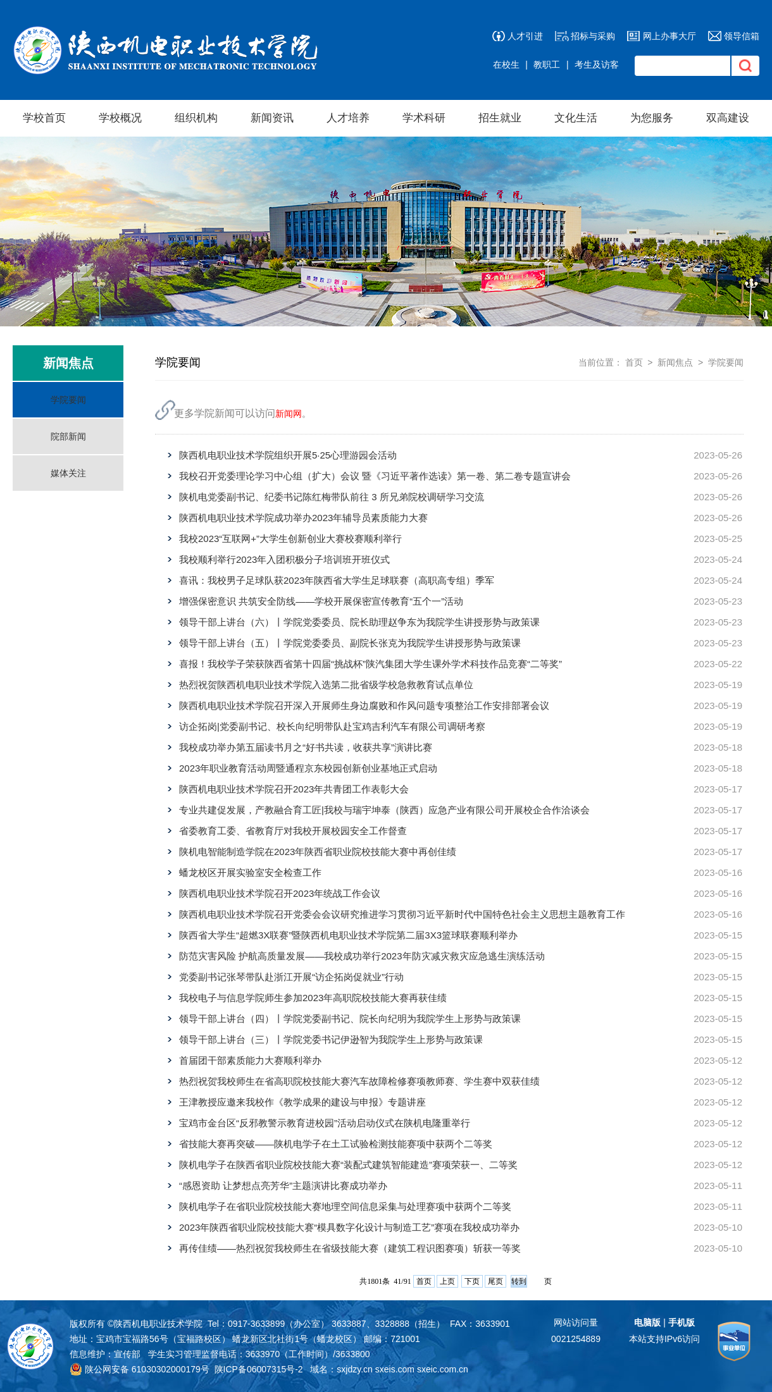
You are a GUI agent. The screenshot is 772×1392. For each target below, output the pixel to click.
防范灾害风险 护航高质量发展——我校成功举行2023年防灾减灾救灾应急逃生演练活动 (362, 956)
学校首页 (44, 118)
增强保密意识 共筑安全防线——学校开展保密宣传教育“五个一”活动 (321, 601)
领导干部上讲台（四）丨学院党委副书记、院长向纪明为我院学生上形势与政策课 (350, 1018)
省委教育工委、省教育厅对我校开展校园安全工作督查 (293, 830)
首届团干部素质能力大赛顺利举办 (250, 1060)
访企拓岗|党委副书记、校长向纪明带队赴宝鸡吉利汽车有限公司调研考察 (332, 726)
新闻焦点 (675, 362)
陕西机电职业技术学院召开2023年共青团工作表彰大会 (294, 789)
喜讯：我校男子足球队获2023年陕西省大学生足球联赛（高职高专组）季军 (336, 580)
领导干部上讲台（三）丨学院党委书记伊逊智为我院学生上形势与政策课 (331, 1039)
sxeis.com (394, 1369)
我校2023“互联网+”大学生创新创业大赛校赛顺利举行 (290, 538)
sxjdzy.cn (355, 1369)
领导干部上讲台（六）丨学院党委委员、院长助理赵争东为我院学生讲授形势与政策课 (359, 622)
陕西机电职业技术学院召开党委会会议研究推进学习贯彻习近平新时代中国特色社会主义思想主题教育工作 (402, 914)
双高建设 (727, 118)
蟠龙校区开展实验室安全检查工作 (250, 872)
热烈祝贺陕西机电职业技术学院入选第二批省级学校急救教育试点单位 (326, 684)
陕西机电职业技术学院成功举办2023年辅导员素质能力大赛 (303, 517)
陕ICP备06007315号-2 (259, 1369)
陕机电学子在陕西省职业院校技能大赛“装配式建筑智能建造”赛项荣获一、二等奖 (348, 1164)
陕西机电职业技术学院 (158, 1324)
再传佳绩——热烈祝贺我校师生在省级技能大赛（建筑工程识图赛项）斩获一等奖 (350, 1248)
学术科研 (423, 118)
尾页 (495, 1281)
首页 (634, 362)
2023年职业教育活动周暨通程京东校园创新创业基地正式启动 (308, 768)
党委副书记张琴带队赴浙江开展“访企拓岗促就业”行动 (291, 976)
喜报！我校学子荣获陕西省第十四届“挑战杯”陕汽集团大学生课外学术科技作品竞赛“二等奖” (370, 663)
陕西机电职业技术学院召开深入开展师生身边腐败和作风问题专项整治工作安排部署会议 (364, 705)
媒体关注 (68, 473)
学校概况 (120, 118)
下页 (472, 1281)
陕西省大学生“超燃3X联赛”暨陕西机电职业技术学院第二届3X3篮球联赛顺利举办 (348, 935)
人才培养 (348, 118)
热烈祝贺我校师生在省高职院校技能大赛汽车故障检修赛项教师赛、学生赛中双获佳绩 (359, 1081)
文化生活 (575, 118)
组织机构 (196, 118)
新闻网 (288, 414)
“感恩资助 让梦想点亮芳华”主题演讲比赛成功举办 (283, 1185)
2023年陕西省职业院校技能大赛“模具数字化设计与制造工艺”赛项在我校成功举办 (349, 1227)
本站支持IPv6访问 (664, 1339)
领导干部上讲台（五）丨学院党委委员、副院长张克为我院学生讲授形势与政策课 (350, 642)
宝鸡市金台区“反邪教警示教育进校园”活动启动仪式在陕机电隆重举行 (324, 1123)
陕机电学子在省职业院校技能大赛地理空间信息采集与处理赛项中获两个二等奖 (345, 1206)
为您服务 (651, 118)
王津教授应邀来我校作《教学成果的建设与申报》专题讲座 (302, 1102)
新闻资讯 (272, 118)
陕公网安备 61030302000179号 (139, 1369)
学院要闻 (68, 400)
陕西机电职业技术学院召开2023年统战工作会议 (279, 893)
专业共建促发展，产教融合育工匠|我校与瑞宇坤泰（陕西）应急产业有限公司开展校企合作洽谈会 (384, 809)
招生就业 (499, 118)
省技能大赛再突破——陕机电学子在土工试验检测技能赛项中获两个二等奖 (335, 1143)
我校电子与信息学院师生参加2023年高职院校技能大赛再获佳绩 (313, 997)
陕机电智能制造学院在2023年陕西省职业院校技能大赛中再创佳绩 (317, 851)
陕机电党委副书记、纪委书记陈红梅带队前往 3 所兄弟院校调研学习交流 (331, 496)
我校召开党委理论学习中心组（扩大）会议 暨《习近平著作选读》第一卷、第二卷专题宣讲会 (375, 476)
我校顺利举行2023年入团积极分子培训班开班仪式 (284, 559)
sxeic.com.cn (442, 1369)
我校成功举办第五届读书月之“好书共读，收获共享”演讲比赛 (305, 747)
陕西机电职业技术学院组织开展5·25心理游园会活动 (288, 455)
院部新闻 (68, 436)
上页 (447, 1281)
